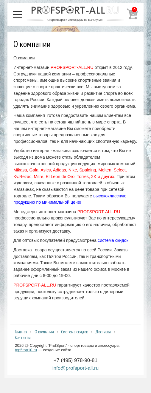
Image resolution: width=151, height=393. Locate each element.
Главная (21, 332)
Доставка (103, 332)
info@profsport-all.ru (75, 368)
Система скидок (74, 332)
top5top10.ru (26, 350)
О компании (44, 332)
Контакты (23, 337)
